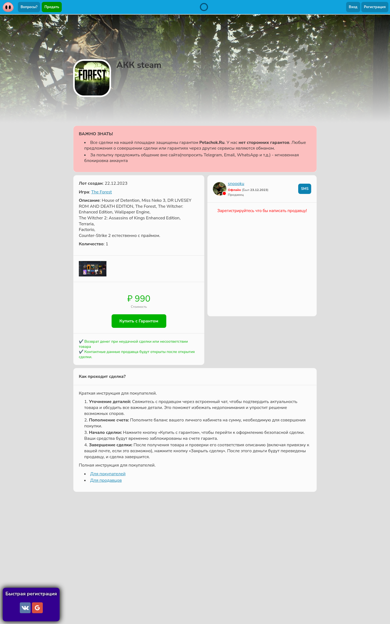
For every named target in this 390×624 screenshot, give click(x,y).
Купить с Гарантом (138, 321)
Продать (51, 7)
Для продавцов (106, 481)
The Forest (101, 192)
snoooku (236, 184)
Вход (353, 7)
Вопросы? (29, 7)
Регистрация (375, 7)
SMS (304, 188)
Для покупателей (107, 474)
